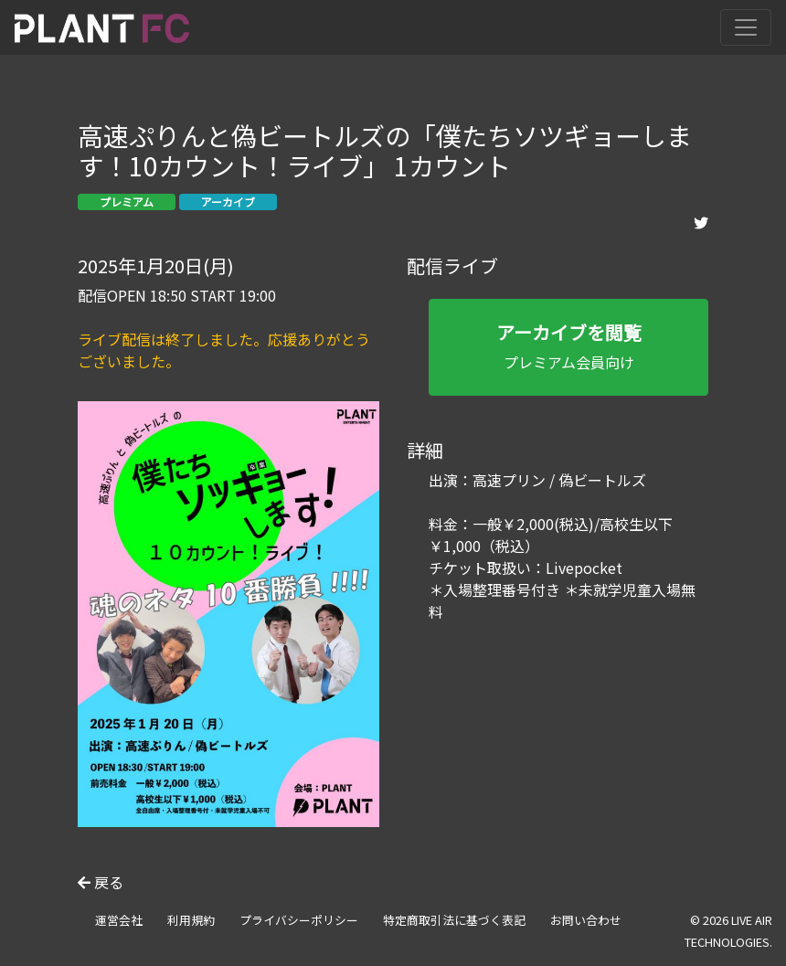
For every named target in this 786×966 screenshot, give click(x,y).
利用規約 (191, 920)
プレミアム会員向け (568, 346)
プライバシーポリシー (298, 920)
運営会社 (119, 920)
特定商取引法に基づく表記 (454, 920)
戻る (100, 882)
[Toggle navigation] (745, 27)
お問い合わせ (585, 920)
